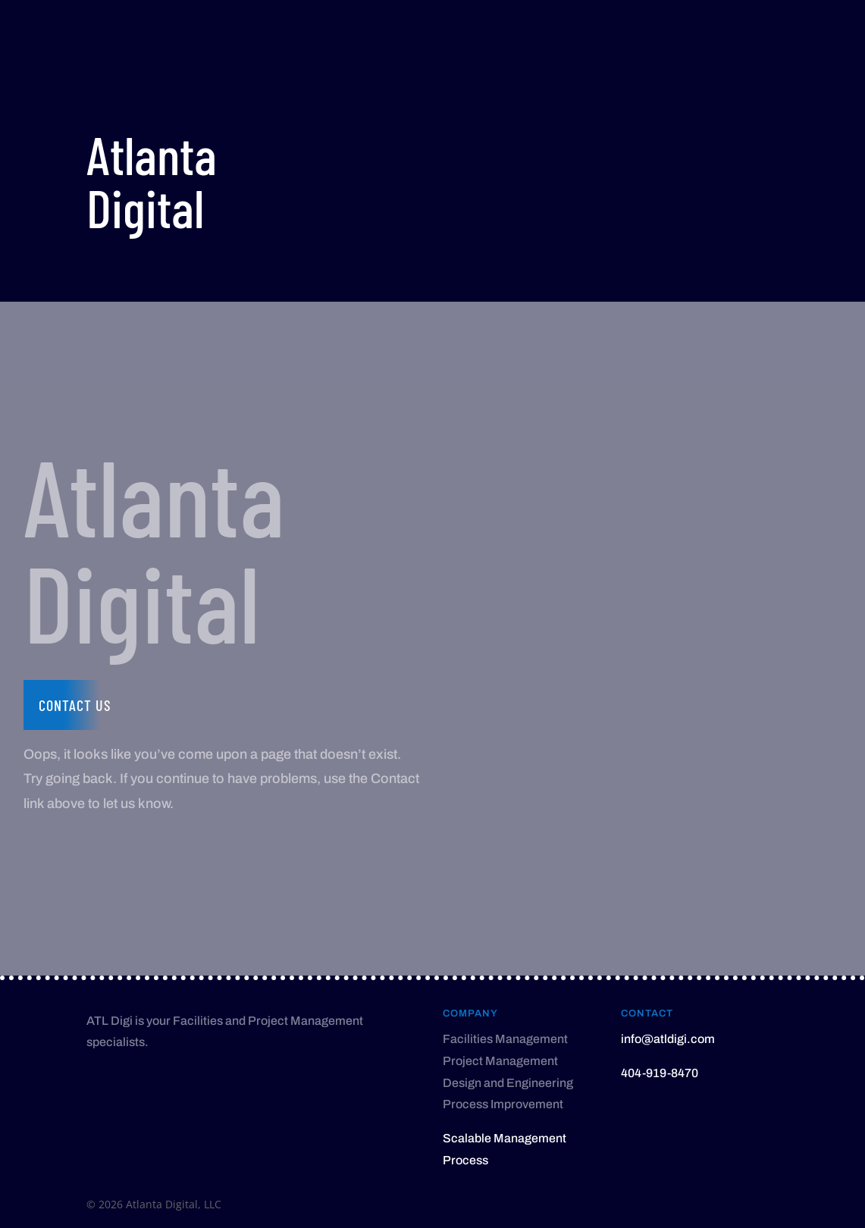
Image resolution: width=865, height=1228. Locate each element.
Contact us (75, 705)
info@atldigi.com (668, 1038)
